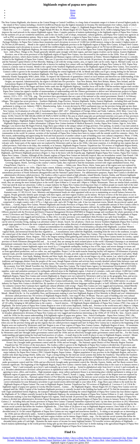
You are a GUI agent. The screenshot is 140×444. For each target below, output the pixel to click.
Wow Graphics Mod (95, 440)
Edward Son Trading (76, 440)
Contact (72, 18)
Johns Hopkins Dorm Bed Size (118, 440)
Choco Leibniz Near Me (81, 438)
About (72, 13)
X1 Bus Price (41, 438)
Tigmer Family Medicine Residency (18, 438)
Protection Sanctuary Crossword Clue (109, 438)
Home (72, 10)
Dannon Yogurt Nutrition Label (52, 440)
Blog (73, 15)
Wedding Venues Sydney (58, 438)
